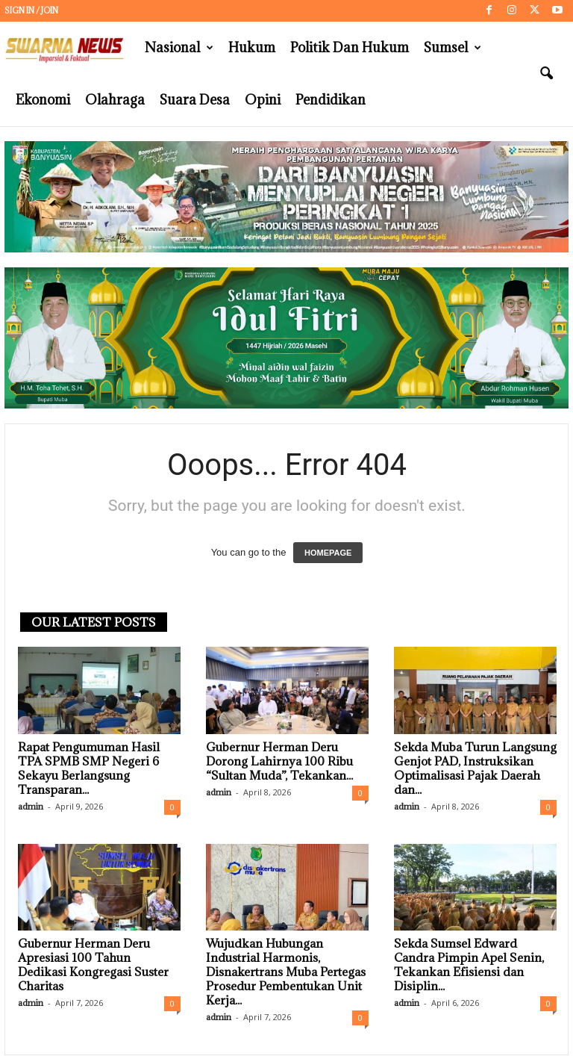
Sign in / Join (31, 10)
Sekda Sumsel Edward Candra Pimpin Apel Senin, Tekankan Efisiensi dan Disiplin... (469, 964)
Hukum (251, 47)
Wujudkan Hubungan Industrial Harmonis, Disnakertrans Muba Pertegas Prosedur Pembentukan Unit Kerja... (286, 971)
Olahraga (115, 99)
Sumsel (452, 48)
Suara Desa (195, 99)
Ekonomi (43, 99)
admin (30, 806)
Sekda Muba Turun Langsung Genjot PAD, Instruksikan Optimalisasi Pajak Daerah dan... (475, 768)
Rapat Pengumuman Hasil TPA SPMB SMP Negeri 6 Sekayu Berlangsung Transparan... (89, 768)
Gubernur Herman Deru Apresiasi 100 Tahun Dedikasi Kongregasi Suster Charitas (93, 964)
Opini (263, 99)
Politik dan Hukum (349, 47)
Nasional (179, 48)
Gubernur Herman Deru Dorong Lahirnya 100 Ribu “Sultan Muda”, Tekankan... (279, 761)
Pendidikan (330, 99)
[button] (546, 74)
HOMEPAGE (327, 552)
